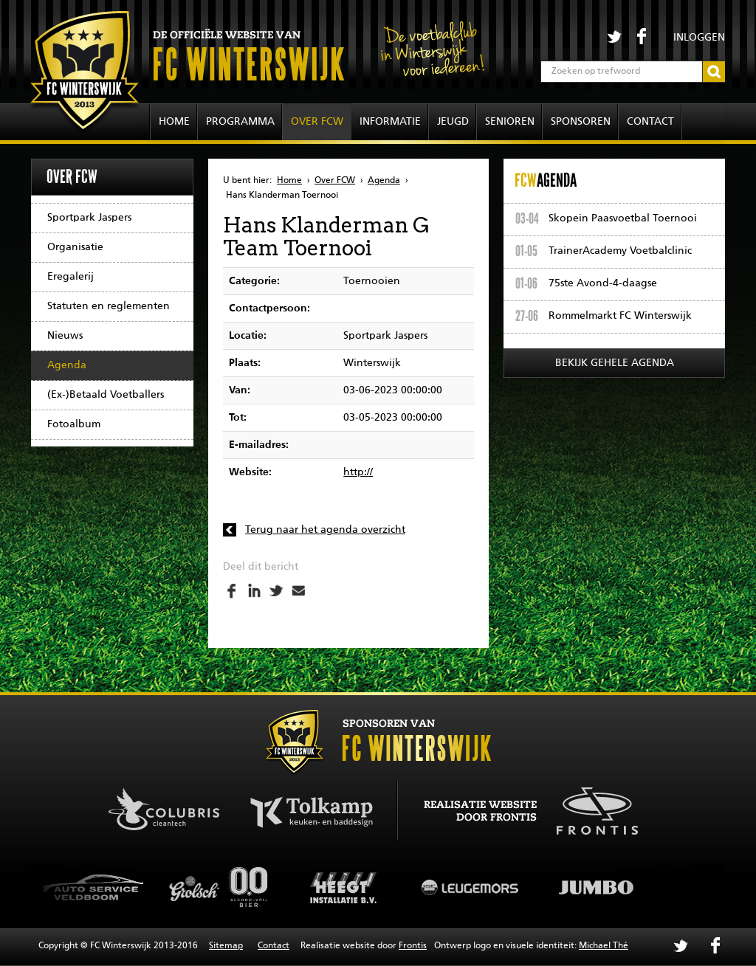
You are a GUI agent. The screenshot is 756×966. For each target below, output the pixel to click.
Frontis (413, 946)
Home (174, 122)
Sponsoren (581, 122)
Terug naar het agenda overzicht (325, 530)
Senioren (510, 122)
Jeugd (453, 122)
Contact (650, 122)
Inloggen (699, 37)
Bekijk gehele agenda (614, 363)
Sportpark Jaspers (89, 218)
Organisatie (75, 247)
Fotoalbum (73, 424)
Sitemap (226, 946)
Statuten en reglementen (108, 306)
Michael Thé (603, 946)
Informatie (390, 122)
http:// (358, 472)
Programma (240, 122)
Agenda (66, 365)
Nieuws (65, 336)
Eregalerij (70, 277)
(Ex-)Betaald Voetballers (105, 395)
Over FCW (317, 122)
